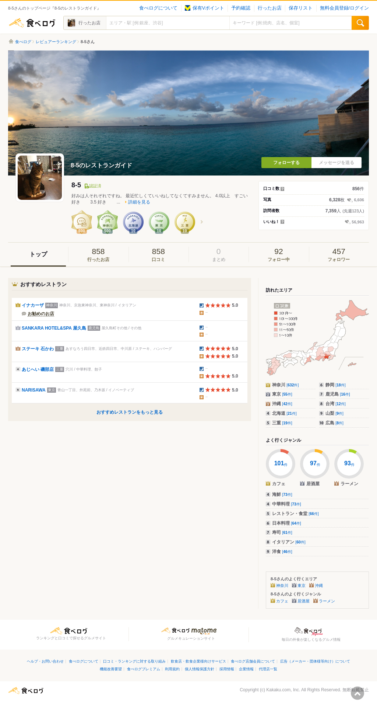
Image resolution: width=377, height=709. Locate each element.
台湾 (335, 403)
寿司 (282, 532)
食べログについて (158, 8)
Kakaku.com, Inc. (283, 689)
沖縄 (282, 403)
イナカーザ (33, 305)
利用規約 (172, 669)
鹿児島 (337, 394)
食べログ (32, 23)
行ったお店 (270, 8)
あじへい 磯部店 (38, 369)
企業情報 (246, 669)
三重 (282, 422)
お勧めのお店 (41, 313)
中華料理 (286, 504)
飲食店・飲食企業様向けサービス (198, 661)
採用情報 (226, 669)
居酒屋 (303, 601)
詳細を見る (139, 202)
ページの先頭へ (357, 693)
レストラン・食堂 (295, 513)
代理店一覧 (268, 669)
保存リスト (301, 8)
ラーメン (327, 601)
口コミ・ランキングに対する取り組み (134, 661)
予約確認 (240, 8)
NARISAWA (34, 390)
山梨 (334, 413)
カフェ (282, 601)
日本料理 (286, 523)
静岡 (335, 384)
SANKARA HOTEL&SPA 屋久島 (54, 328)
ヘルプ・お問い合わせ (45, 661)
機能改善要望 (111, 669)
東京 (282, 394)
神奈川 (285, 384)
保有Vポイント (204, 8)
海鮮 (282, 494)
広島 (334, 422)
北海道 (284, 413)
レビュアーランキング (56, 41)
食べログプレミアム (143, 669)
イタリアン (289, 542)
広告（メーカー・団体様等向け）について (315, 661)
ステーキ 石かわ (38, 348)
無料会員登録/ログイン (344, 8)
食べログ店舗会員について (253, 661)
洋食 (282, 551)
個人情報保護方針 (199, 669)
